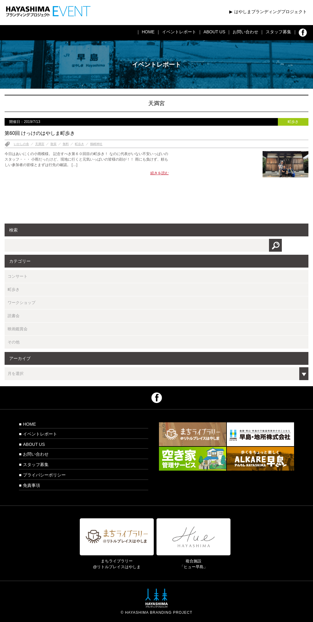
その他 (14, 342)
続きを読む (159, 173)
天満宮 (39, 144)
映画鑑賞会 (18, 329)
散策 (53, 144)
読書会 (14, 315)
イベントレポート (179, 31)
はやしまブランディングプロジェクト (270, 11)
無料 (66, 144)
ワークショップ (21, 302)
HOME (148, 31)
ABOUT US (214, 31)
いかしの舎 (21, 144)
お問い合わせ (245, 31)
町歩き (79, 144)
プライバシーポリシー (44, 474)
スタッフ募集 (278, 31)
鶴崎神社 (96, 144)
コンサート (18, 276)
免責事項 (31, 485)
